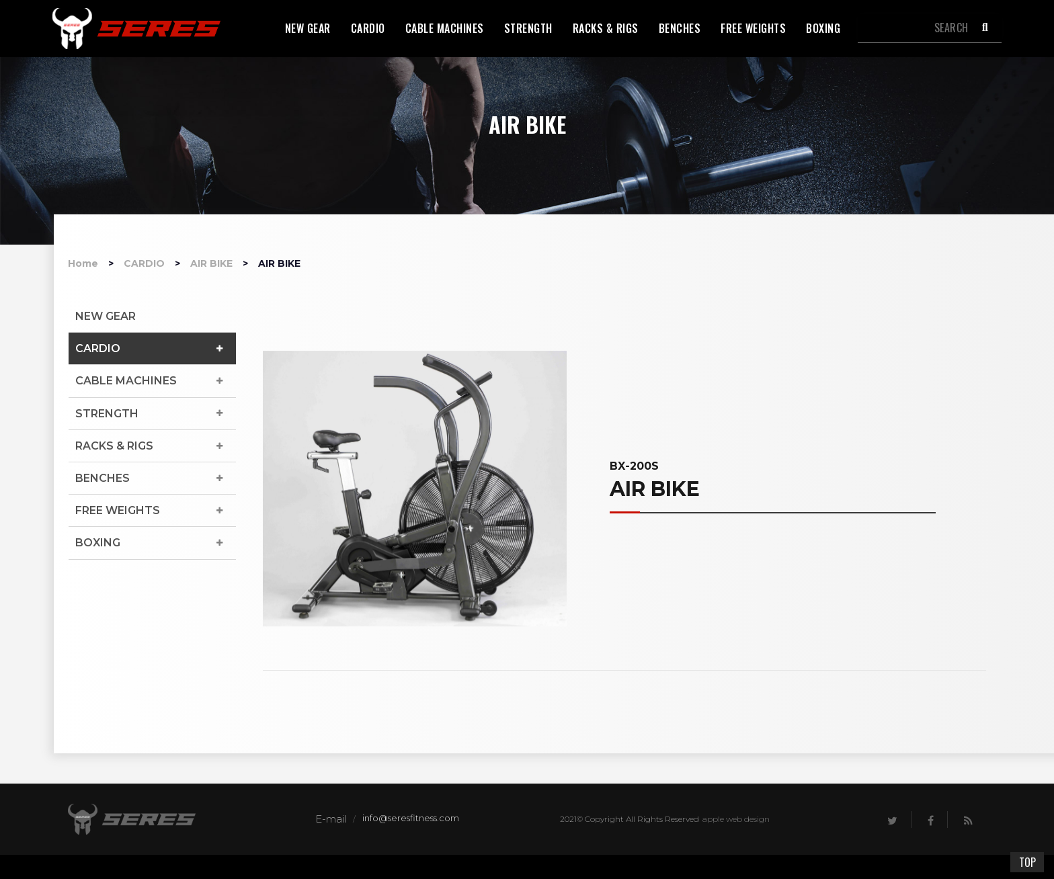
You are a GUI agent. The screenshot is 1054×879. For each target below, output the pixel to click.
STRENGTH (106, 413)
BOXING (97, 542)
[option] (415, 488)
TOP (1027, 862)
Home (83, 263)
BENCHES (102, 478)
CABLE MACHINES (126, 380)
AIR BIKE (211, 263)
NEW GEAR (105, 316)
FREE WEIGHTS (117, 510)
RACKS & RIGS (114, 446)
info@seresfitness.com (410, 817)
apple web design (736, 819)
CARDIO (144, 263)
